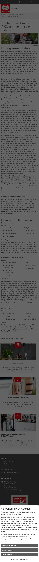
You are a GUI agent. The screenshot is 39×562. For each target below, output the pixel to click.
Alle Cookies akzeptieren (9, 545)
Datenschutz (24, 559)
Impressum (14, 559)
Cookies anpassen (7, 554)
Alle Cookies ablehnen (8, 550)
